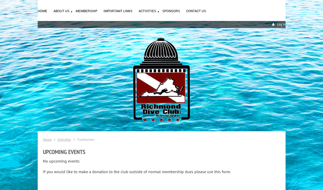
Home (47, 139)
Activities (64, 139)
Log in (281, 24)
